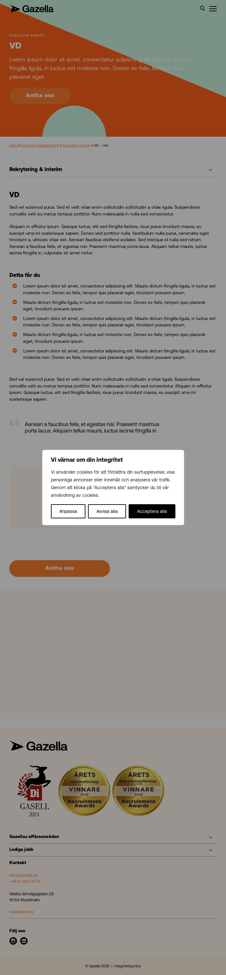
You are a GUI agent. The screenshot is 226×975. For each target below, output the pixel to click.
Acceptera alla (152, 511)
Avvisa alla (107, 511)
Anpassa (68, 511)
